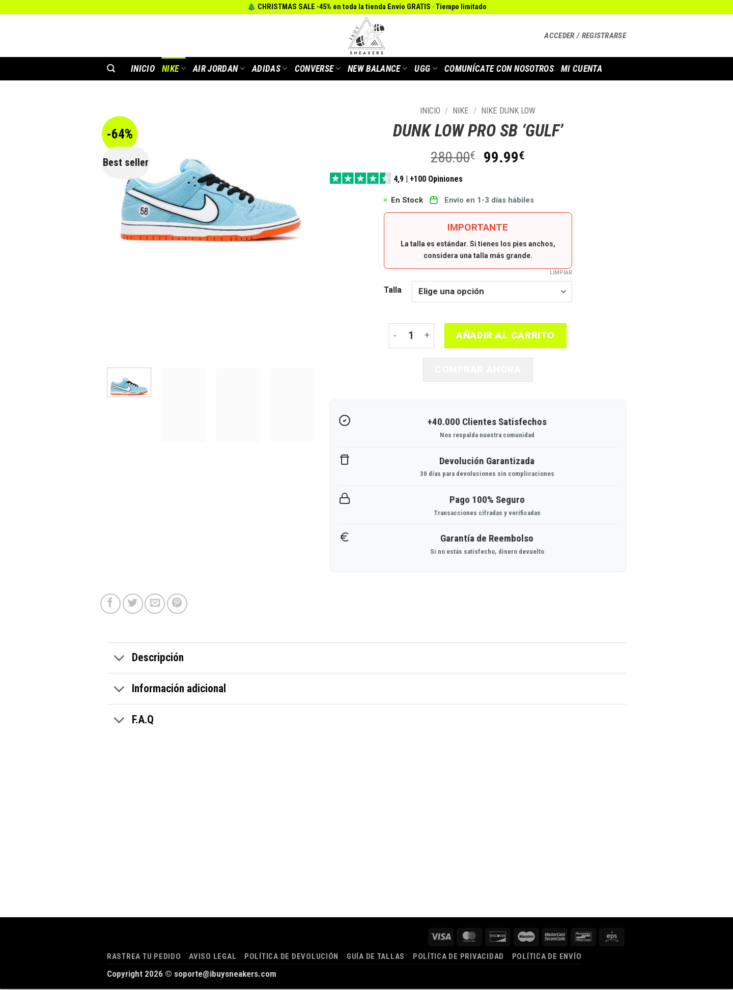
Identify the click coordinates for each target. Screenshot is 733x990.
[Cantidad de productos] (411, 336)
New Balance (377, 69)
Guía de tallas (376, 957)
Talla (393, 290)
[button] (585, 35)
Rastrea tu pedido (144, 957)
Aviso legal (212, 957)
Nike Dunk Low (508, 111)
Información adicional (166, 690)
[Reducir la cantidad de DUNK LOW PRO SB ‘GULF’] (395, 336)
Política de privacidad (458, 957)
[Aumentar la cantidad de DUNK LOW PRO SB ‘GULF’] (428, 336)
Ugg (425, 69)
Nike (174, 69)
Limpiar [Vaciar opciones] (561, 272)
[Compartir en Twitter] (133, 605)
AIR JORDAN (219, 69)
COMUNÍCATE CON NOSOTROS (499, 69)
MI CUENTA (581, 69)
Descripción (145, 660)
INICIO (143, 69)
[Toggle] (119, 660)
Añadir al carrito (505, 335)
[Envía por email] (155, 605)
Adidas (270, 69)
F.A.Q (130, 722)
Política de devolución (291, 957)
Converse (318, 69)
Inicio (430, 111)
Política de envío (547, 957)
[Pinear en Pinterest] (177, 605)
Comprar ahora (478, 370)
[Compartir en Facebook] (110, 605)
